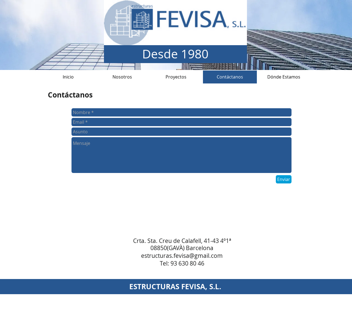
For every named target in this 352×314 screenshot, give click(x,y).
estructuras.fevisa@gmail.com (182, 255)
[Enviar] (284, 179)
